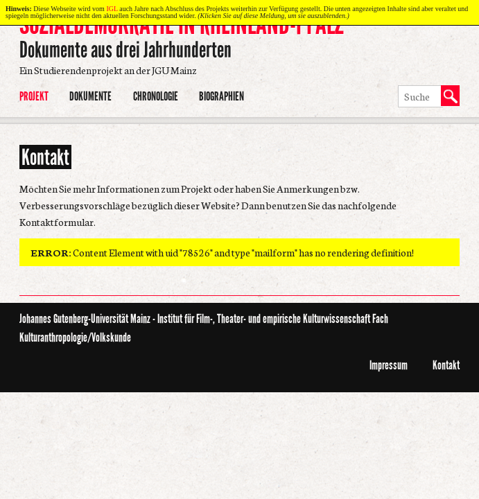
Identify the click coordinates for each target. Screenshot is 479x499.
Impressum (388, 365)
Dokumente (90, 96)
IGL (111, 8)
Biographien (221, 96)
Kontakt (446, 365)
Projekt (34, 96)
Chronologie (155, 96)
